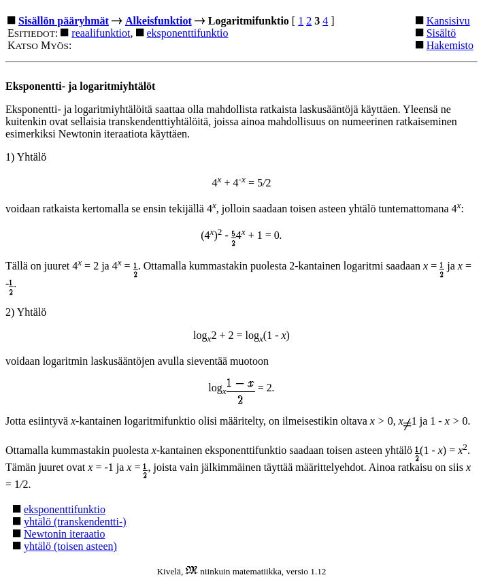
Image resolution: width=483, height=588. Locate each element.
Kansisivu (448, 21)
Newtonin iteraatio (64, 534)
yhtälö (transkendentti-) (75, 521)
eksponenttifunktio (188, 33)
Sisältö (441, 33)
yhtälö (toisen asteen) (70, 546)
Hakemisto (450, 45)
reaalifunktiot (100, 33)
